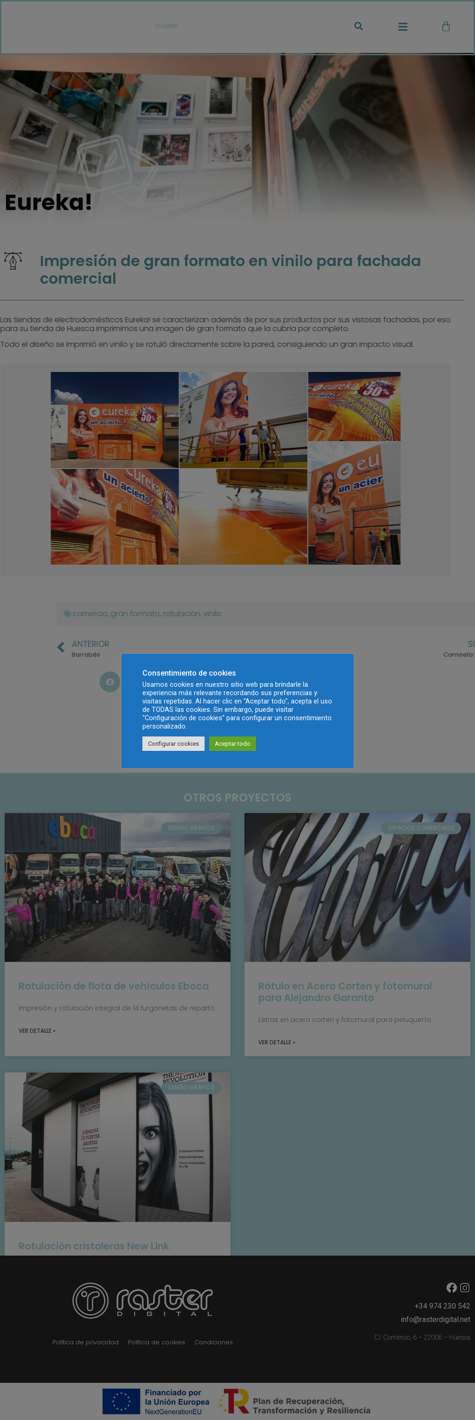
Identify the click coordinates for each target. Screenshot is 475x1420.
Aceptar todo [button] (232, 743)
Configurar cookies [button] (173, 743)
